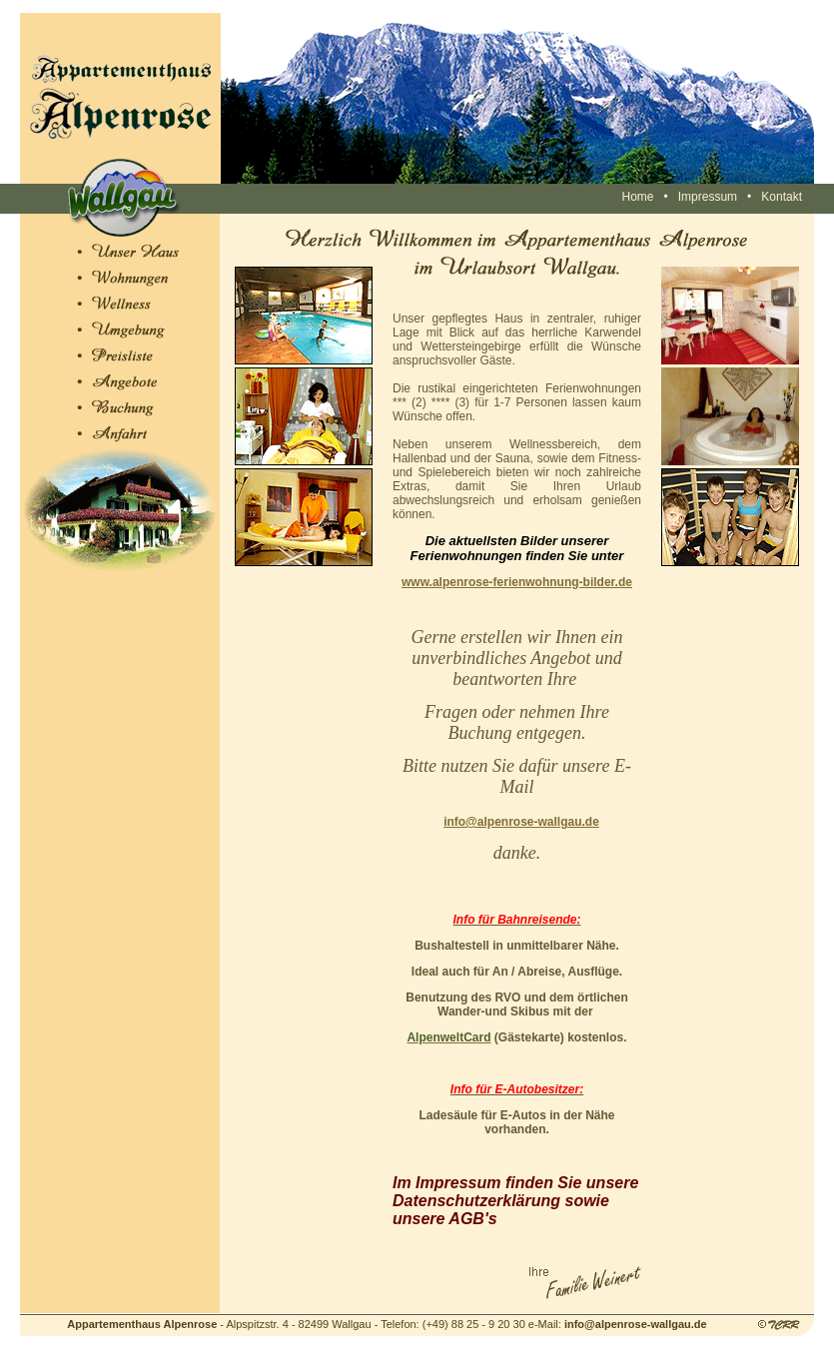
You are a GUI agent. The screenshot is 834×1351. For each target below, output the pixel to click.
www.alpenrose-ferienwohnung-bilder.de (517, 582)
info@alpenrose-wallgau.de (521, 822)
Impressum (707, 197)
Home (638, 197)
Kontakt (781, 197)
